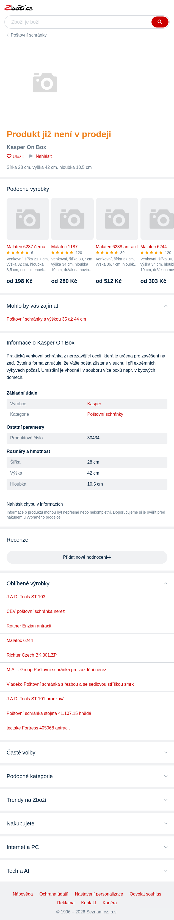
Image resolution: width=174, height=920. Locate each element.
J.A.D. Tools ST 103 (26, 596)
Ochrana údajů (54, 894)
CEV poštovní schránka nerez (36, 611)
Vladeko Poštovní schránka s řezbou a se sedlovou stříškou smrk (70, 684)
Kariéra (110, 902)
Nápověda (23, 894)
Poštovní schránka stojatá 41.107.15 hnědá (49, 713)
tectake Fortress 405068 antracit (38, 728)
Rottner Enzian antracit (29, 626)
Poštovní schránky (29, 35)
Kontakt (88, 902)
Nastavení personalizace (99, 894)
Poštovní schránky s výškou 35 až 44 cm (46, 319)
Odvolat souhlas (145, 894)
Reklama (65, 902)
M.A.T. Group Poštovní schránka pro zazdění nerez (56, 669)
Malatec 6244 (20, 640)
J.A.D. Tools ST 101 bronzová (36, 698)
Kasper (94, 403)
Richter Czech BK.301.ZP (32, 655)
